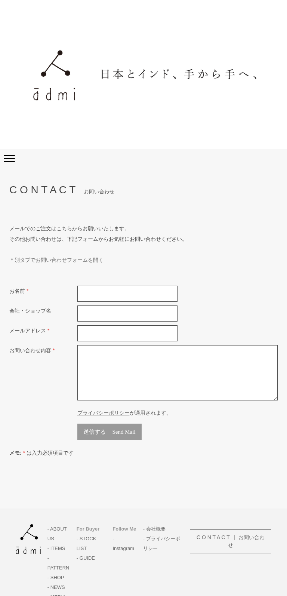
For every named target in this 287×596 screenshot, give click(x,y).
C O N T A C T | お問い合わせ (231, 541)
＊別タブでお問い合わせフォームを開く (56, 260)
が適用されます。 (124, 413)
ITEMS (57, 548)
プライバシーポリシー (103, 413)
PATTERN (58, 568)
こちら (64, 228)
